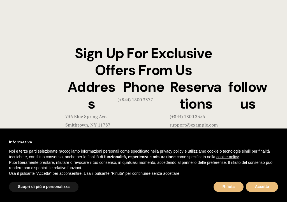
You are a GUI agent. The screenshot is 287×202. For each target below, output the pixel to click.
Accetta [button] (262, 186)
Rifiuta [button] (229, 186)
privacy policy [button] (172, 151)
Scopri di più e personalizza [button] (44, 186)
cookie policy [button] (227, 157)
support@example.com (194, 125)
